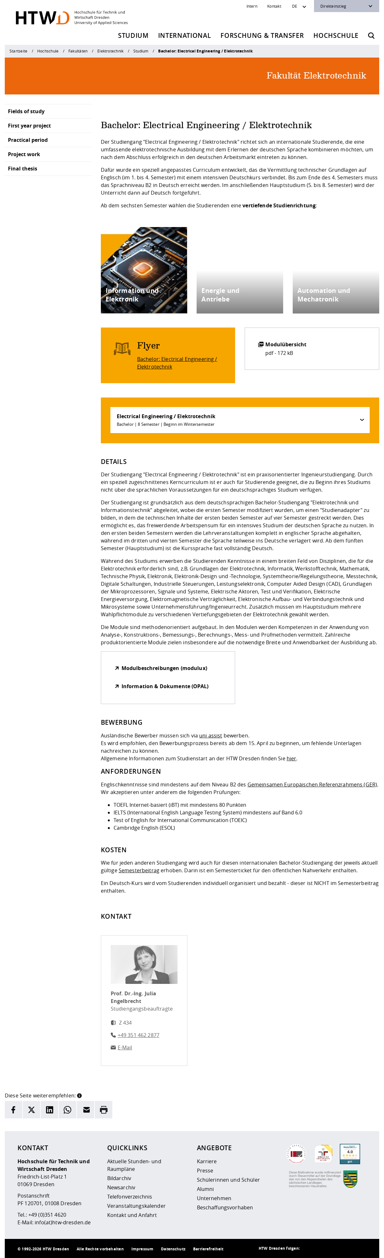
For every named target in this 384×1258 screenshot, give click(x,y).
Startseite (18, 50)
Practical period (28, 139)
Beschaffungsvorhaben (225, 1207)
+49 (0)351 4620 (47, 1214)
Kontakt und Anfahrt (132, 1215)
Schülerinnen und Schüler (228, 1179)
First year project (29, 125)
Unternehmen (214, 1198)
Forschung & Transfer (262, 35)
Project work (24, 154)
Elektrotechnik (110, 50)
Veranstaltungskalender (136, 1205)
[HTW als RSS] (309, 1248)
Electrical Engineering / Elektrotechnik (166, 420)
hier (292, 758)
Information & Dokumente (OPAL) (165, 686)
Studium (133, 35)
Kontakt (274, 6)
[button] (79, 1095)
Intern (252, 6)
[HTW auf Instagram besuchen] (322, 1248)
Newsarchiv (121, 1187)
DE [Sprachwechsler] (294, 6)
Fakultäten (77, 50)
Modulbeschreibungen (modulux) (164, 668)
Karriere (207, 1161)
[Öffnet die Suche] (371, 36)
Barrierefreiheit (208, 1249)
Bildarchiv (119, 1178)
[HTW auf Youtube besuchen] (360, 1248)
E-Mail (125, 1047)
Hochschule (336, 35)
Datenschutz (173, 1249)
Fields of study (26, 111)
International (184, 35)
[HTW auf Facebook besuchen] (347, 1248)
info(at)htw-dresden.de (63, 1222)
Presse (205, 1170)
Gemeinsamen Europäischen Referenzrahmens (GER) (312, 784)
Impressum (142, 1249)
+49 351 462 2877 (138, 1035)
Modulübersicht (285, 344)
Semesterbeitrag (139, 870)
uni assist (210, 735)
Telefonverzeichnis (129, 1196)
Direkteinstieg (333, 6)
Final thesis (22, 168)
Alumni (205, 1188)
